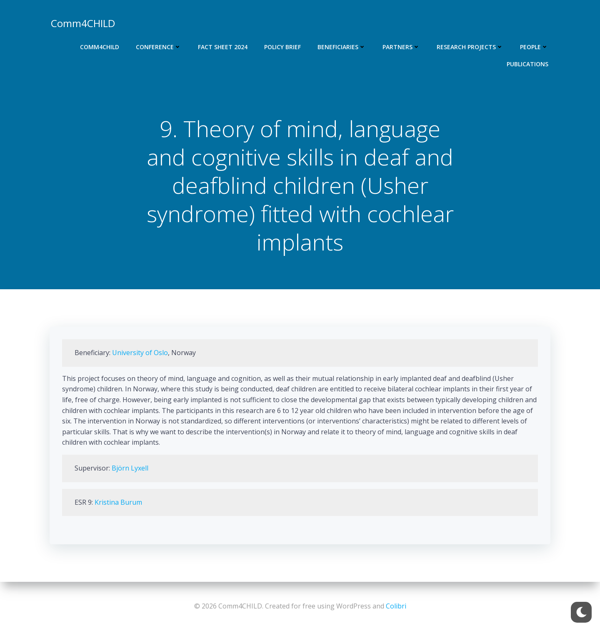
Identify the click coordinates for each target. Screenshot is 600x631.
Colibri (396, 606)
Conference (158, 47)
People (534, 47)
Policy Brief (282, 47)
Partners (401, 47)
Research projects (470, 47)
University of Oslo (140, 352)
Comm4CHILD (99, 47)
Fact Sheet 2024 (223, 47)
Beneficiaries (342, 47)
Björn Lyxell (130, 468)
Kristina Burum (118, 502)
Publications (527, 64)
